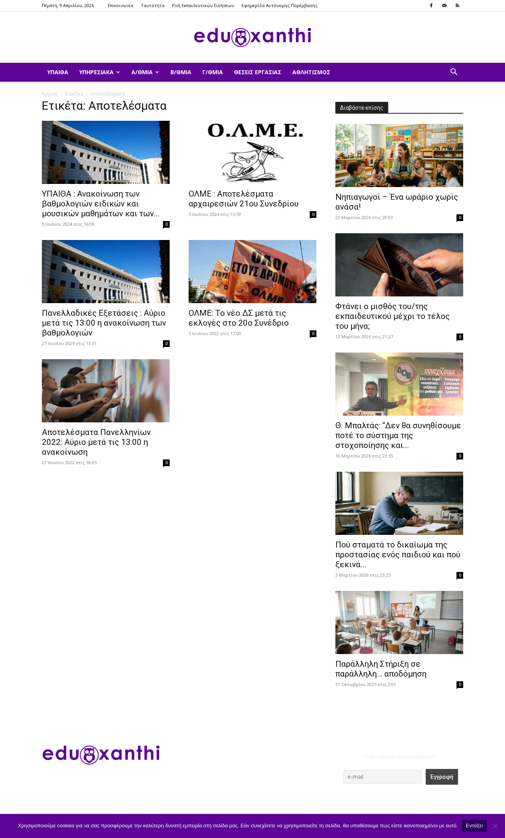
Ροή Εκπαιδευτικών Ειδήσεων (203, 5)
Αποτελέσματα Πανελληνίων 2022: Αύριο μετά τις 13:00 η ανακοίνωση (96, 442)
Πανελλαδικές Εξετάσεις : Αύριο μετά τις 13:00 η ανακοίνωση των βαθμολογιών (104, 322)
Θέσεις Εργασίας (257, 72)
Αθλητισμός (311, 72)
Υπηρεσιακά (99, 72)
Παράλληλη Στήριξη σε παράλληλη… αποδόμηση (380, 669)
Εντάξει (474, 826)
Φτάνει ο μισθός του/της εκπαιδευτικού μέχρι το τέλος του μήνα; (392, 316)
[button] (453, 73)
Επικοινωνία (120, 5)
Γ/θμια (212, 72)
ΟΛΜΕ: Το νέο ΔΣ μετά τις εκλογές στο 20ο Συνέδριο (239, 318)
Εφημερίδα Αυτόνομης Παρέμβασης (279, 5)
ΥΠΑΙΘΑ (57, 72)
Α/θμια (145, 72)
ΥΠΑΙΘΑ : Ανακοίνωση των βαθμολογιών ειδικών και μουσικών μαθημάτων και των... (101, 203)
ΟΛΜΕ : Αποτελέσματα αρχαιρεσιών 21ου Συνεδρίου (244, 198)
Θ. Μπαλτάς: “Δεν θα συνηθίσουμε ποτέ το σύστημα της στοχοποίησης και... (398, 435)
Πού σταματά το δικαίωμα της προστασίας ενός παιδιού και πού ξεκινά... (397, 554)
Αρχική (50, 93)
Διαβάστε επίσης (361, 108)
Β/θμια (180, 72)
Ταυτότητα (153, 5)
